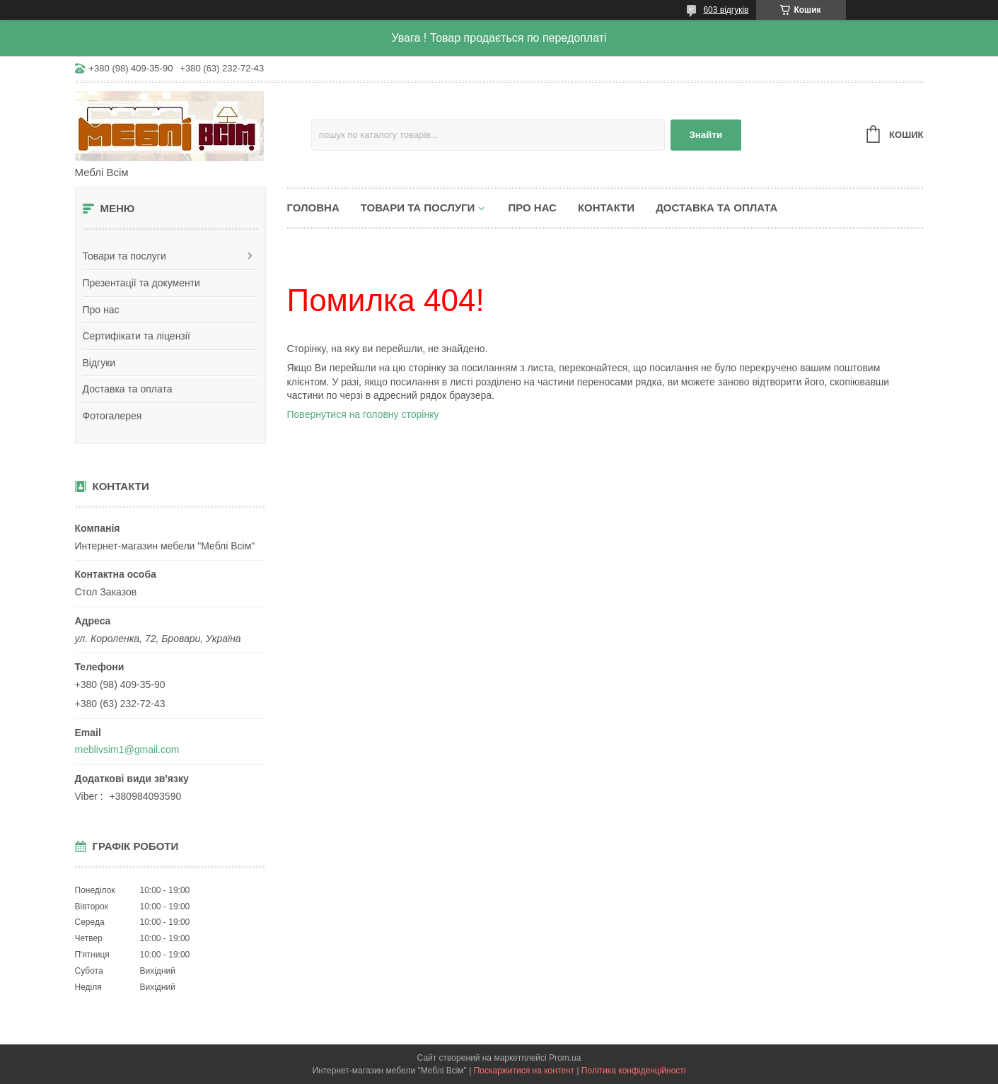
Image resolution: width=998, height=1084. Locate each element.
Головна (313, 207)
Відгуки (99, 362)
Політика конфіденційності (633, 1071)
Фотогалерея (112, 415)
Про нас (101, 309)
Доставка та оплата (128, 389)
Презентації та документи (141, 283)
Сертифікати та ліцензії (136, 336)
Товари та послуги (124, 256)
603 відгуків (725, 10)
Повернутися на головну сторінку (363, 414)
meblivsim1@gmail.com (127, 749)
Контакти (606, 207)
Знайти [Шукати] (705, 134)
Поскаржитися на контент (524, 1071)
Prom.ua (565, 1058)
